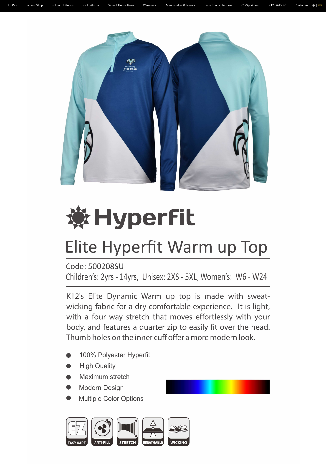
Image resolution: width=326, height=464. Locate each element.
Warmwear (150, 5)
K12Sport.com (250, 5)
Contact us (301, 5)
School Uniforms (63, 5)
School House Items (121, 5)
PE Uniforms (91, 5)
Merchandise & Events (180, 5)
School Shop (35, 5)
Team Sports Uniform (218, 5)
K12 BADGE (277, 5)
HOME (13, 5)
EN (320, 5)
